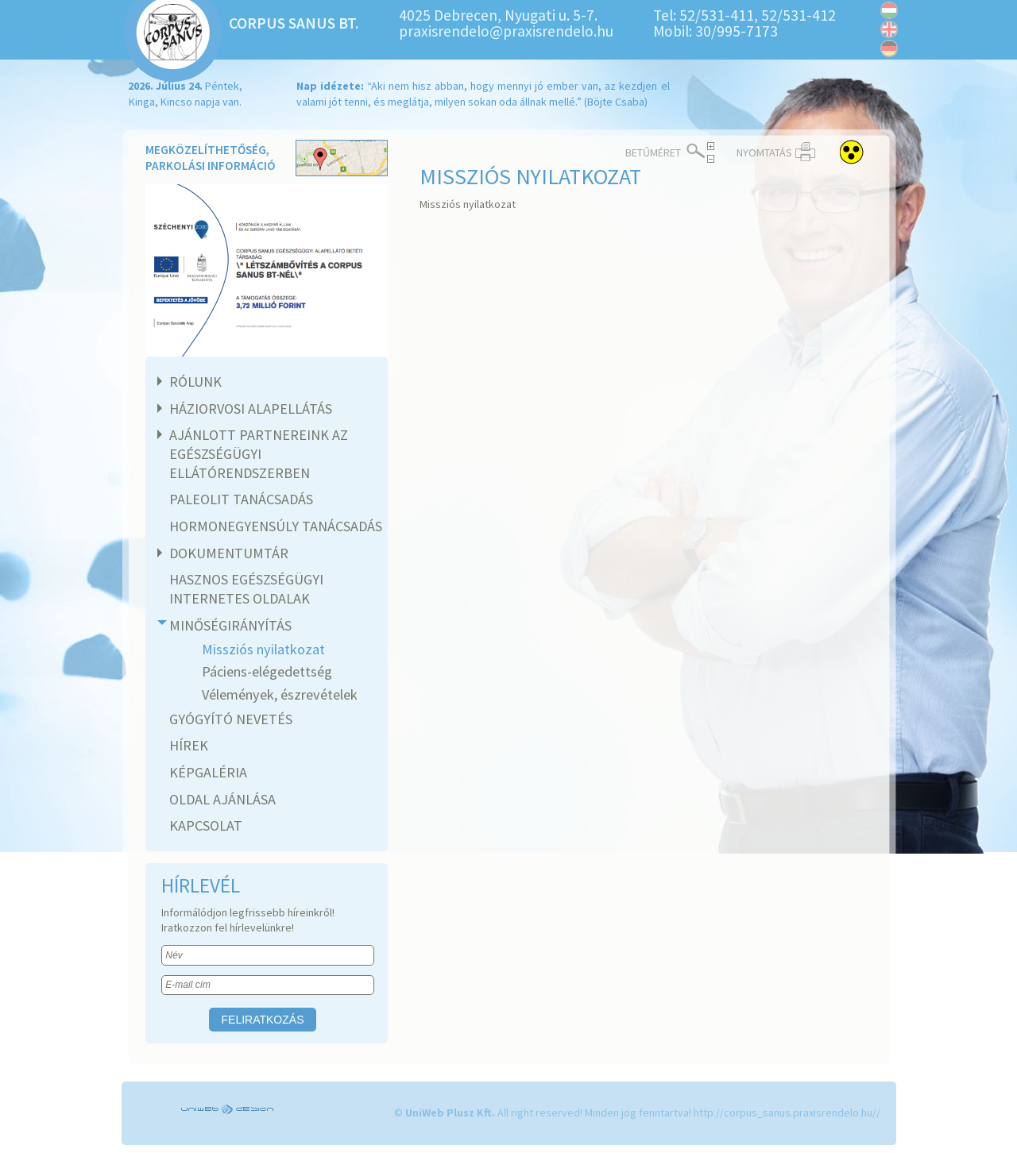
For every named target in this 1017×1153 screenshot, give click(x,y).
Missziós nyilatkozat (263, 649)
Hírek (188, 745)
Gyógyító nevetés (230, 719)
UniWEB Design (228, 1109)
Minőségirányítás (228, 625)
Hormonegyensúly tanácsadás (275, 526)
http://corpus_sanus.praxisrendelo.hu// (787, 1112)
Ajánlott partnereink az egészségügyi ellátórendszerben (256, 453)
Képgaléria (208, 772)
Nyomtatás (764, 152)
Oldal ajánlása (222, 799)
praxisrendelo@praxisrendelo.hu (506, 30)
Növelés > (710, 146)
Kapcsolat (205, 825)
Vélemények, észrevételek (280, 694)
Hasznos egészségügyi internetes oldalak (246, 588)
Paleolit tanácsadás (241, 499)
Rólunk (193, 381)
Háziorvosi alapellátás (248, 408)
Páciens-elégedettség (267, 671)
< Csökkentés (710, 159)
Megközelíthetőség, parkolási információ (266, 159)
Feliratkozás (263, 1019)
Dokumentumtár (226, 553)
